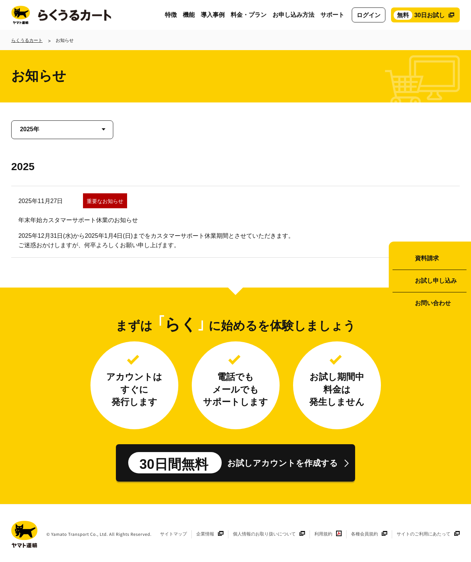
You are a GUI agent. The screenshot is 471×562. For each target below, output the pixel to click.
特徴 (171, 15)
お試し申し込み (436, 280)
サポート (332, 15)
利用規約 (323, 534)
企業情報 (205, 534)
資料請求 (427, 258)
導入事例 (213, 15)
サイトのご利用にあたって (423, 534)
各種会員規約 (364, 534)
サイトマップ (173, 534)
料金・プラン (249, 15)
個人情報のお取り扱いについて (264, 534)
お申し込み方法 (293, 15)
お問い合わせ (433, 303)
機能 (189, 15)
